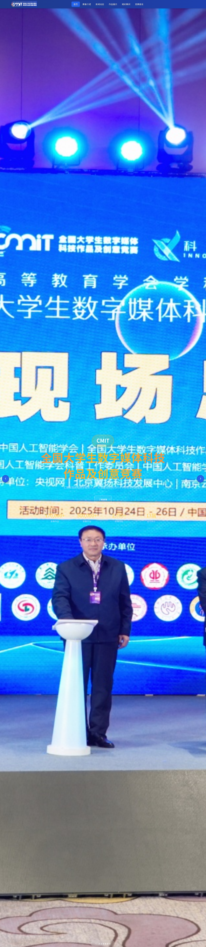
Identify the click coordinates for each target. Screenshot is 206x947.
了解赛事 (103, 499)
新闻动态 (100, 4)
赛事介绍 (87, 4)
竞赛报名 (139, 4)
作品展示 (113, 4)
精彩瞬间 (126, 4)
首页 (76, 4)
